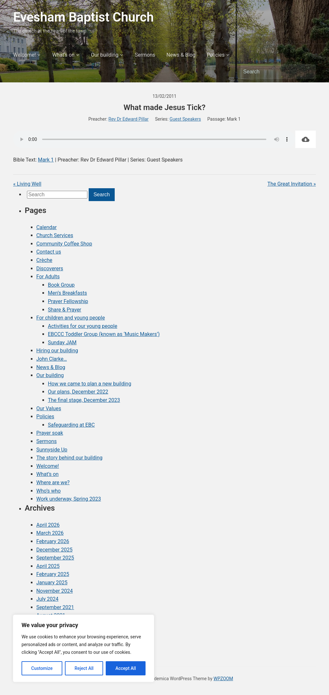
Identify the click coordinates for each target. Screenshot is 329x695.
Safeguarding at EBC (71, 425)
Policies (216, 55)
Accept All (125, 668)
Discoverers (49, 268)
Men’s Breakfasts (67, 293)
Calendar (46, 227)
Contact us (48, 252)
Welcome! (24, 55)
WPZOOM (223, 678)
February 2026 (52, 541)
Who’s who (48, 491)
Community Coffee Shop (64, 244)
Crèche (44, 260)
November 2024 (54, 591)
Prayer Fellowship (68, 301)
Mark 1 (46, 160)
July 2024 (47, 599)
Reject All (84, 668)
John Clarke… (51, 359)
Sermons (145, 55)
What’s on (63, 55)
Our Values (48, 408)
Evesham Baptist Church (83, 17)
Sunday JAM (62, 342)
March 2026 (50, 533)
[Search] (272, 72)
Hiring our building (57, 351)
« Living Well (27, 184)
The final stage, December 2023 (84, 400)
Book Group (61, 285)
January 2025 (51, 582)
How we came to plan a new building (89, 384)
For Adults (48, 276)
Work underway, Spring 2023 (68, 499)
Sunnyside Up (51, 450)
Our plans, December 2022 (78, 392)
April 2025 (48, 566)
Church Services (54, 235)
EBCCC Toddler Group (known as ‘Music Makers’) (104, 334)
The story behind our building (69, 458)
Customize (42, 668)
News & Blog (180, 55)
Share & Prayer (64, 310)
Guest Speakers (185, 119)
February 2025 (52, 574)
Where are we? (53, 482)
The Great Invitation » (291, 184)
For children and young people (70, 318)
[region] (83, 648)
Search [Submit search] (308, 71)
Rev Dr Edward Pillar (129, 119)
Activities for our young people (82, 326)
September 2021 (55, 607)
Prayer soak (49, 433)
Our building (105, 55)
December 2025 (54, 550)
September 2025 (55, 558)
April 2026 (48, 525)
